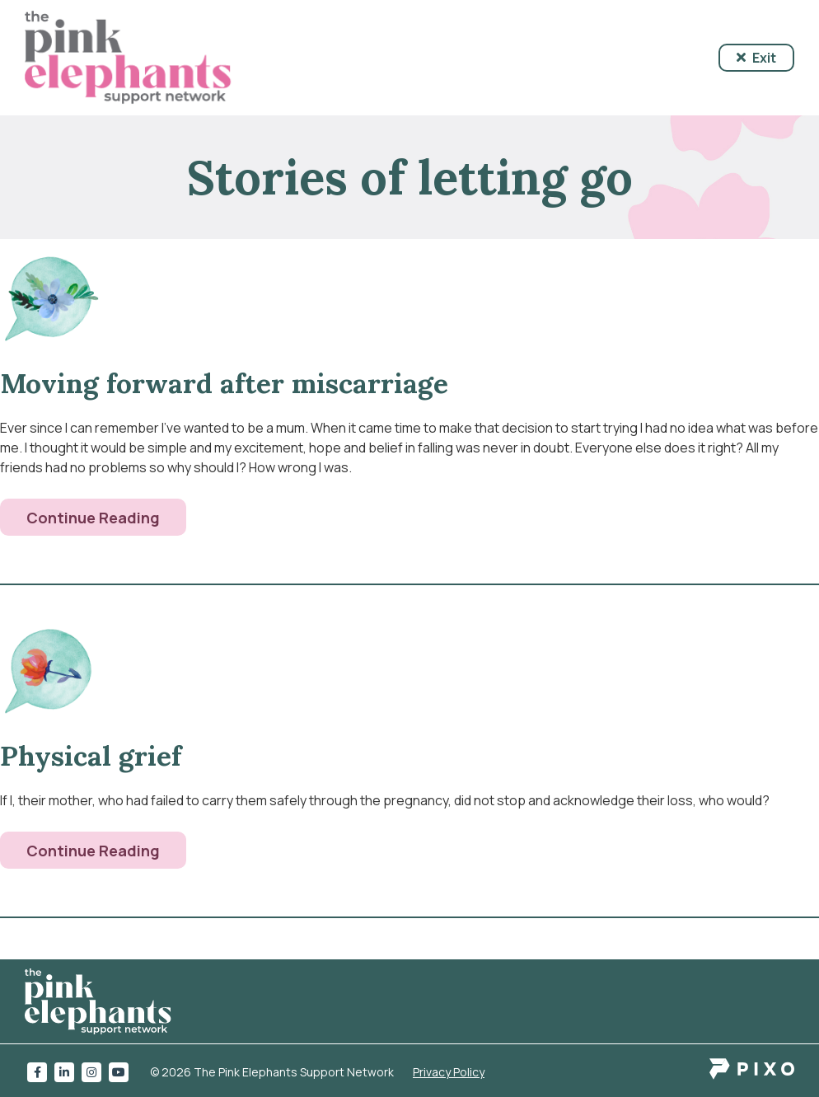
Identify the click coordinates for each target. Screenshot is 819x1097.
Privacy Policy (448, 1072)
